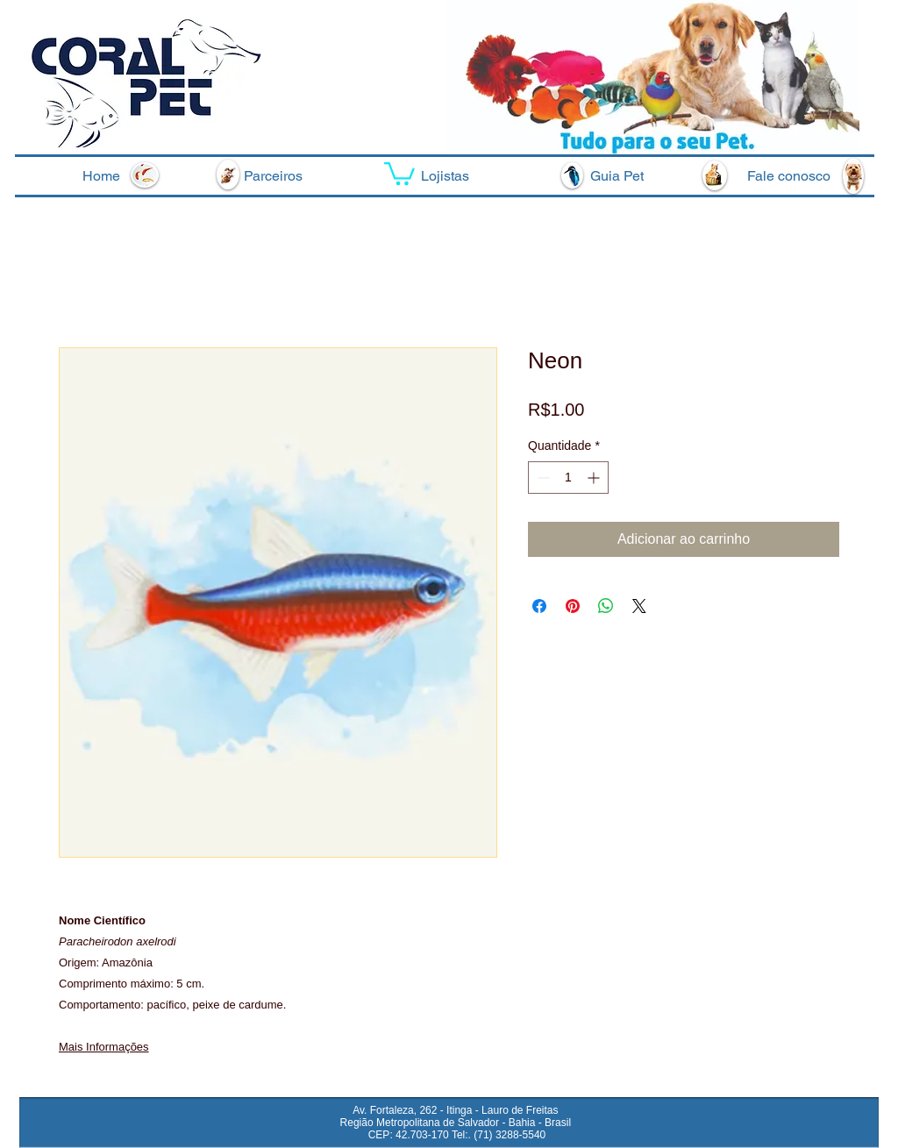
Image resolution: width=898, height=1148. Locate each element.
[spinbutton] (568, 477)
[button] (399, 172)
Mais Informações (104, 1046)
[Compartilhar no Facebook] (539, 606)
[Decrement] (541, 477)
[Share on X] (639, 606)
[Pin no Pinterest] (572, 606)
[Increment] (595, 477)
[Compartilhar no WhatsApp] (605, 606)
